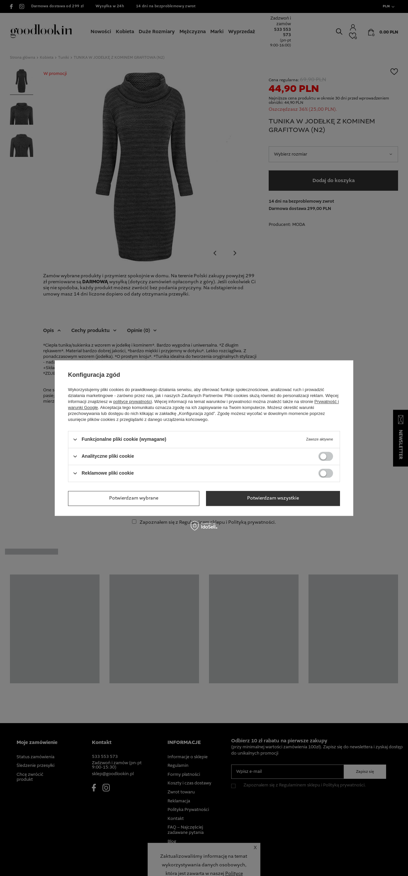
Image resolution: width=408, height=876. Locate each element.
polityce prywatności (132, 401)
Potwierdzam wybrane (133, 498)
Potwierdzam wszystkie (273, 498)
